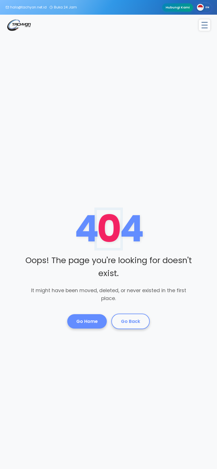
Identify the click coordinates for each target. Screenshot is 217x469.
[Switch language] (203, 7)
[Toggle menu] (204, 25)
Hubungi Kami (178, 7)
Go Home (87, 321)
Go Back (130, 321)
